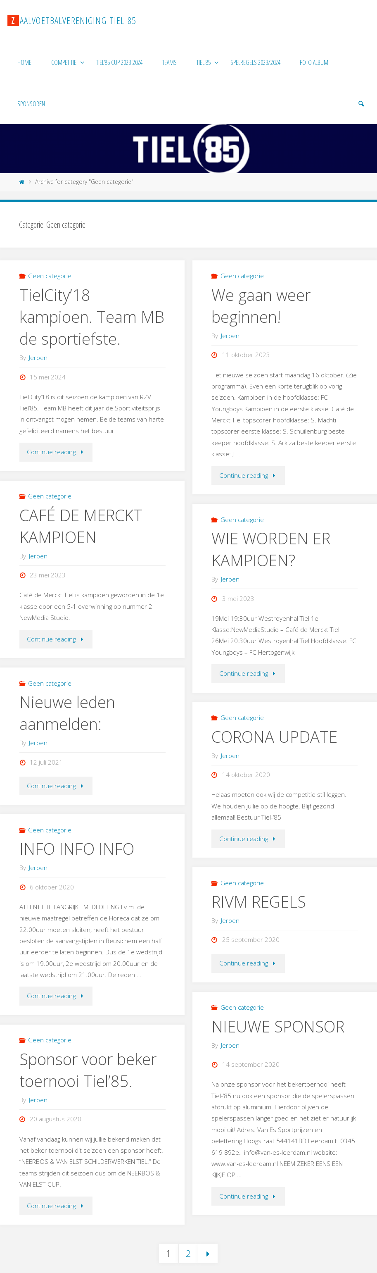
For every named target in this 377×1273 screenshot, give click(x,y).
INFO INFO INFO (76, 848)
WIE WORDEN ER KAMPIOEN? (270, 549)
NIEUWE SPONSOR (277, 1026)
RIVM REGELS (258, 901)
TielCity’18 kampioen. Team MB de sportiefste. (91, 316)
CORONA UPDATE (274, 736)
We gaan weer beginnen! (261, 305)
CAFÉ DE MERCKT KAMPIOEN (80, 526)
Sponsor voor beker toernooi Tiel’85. (87, 1070)
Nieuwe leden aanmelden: (67, 712)
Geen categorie (49, 276)
